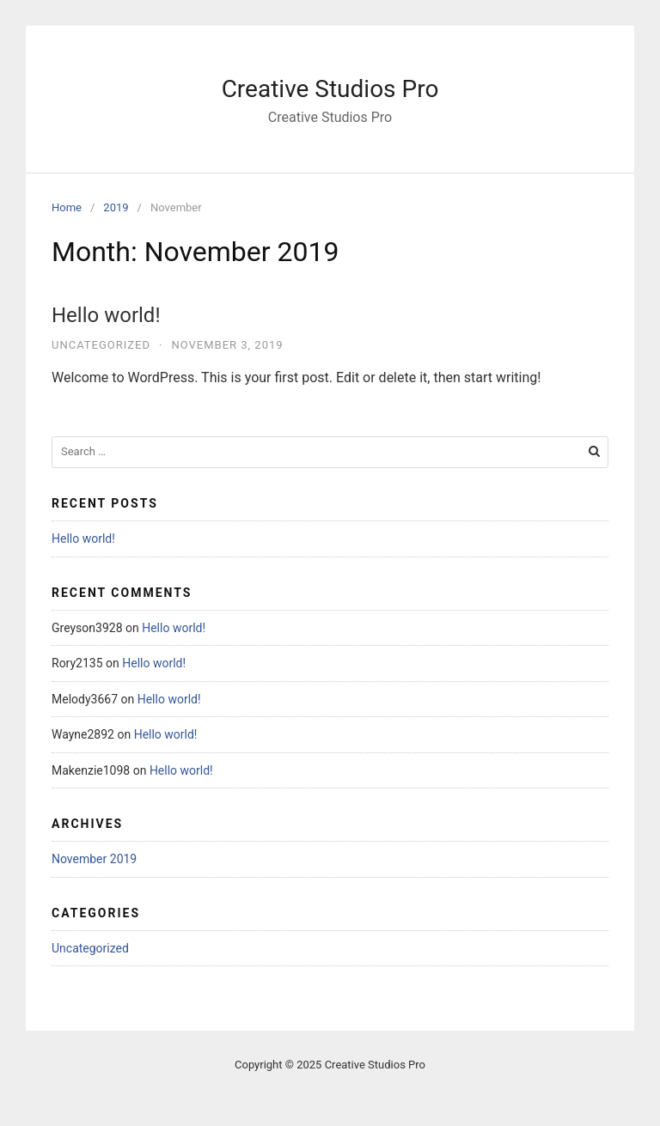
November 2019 (94, 859)
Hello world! (106, 315)
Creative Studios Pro (330, 89)
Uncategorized (101, 344)
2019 (115, 207)
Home (67, 207)
